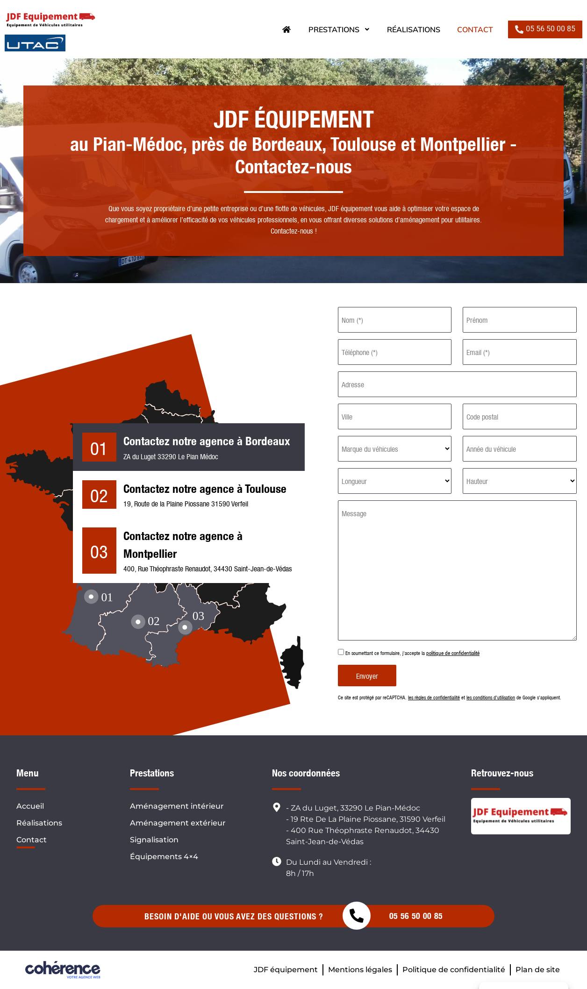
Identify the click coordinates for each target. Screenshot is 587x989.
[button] (545, 29)
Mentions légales (360, 969)
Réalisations (413, 29)
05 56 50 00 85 (416, 916)
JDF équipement (286, 969)
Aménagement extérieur (178, 822)
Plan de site (537, 969)
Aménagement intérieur (177, 806)
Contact (475, 29)
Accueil (30, 806)
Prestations (339, 29)
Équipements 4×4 (164, 856)
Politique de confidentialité (453, 969)
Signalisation (154, 839)
